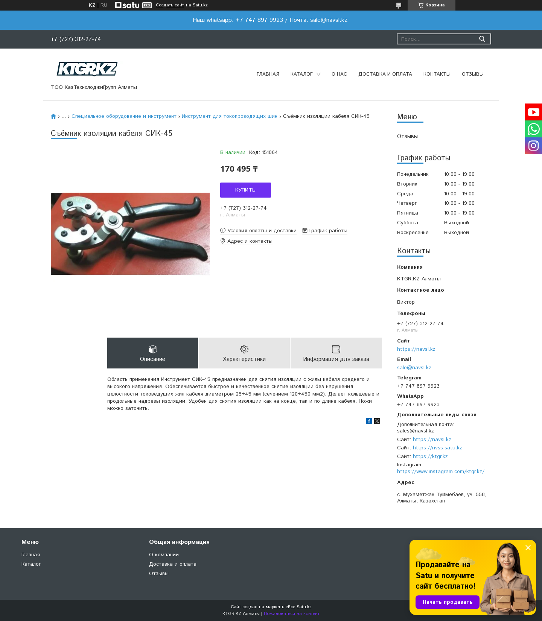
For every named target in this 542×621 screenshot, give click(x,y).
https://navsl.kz (416, 349)
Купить (245, 190)
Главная (268, 74)
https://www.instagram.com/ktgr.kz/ (440, 471)
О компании (164, 555)
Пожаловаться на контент (292, 613)
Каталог (302, 74)
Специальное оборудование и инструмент (124, 116)
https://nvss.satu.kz (437, 448)
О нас (339, 74)
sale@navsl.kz (414, 367)
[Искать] (481, 39)
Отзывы (473, 74)
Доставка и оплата (385, 74)
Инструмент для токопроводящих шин (229, 116)
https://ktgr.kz (430, 456)
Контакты (437, 74)
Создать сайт (170, 5)
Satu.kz (304, 607)
